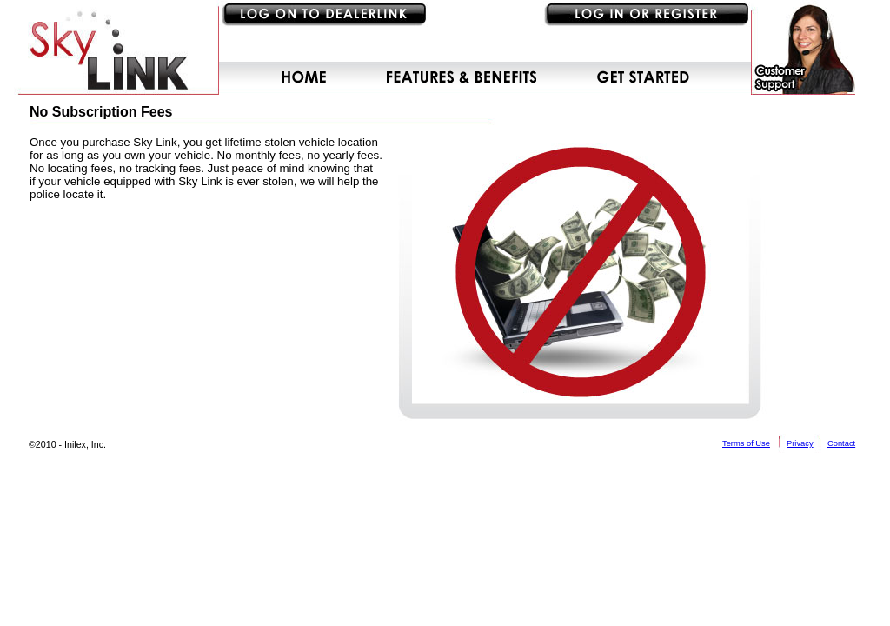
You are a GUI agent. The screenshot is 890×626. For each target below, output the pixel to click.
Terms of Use (746, 443)
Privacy (800, 443)
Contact (841, 443)
